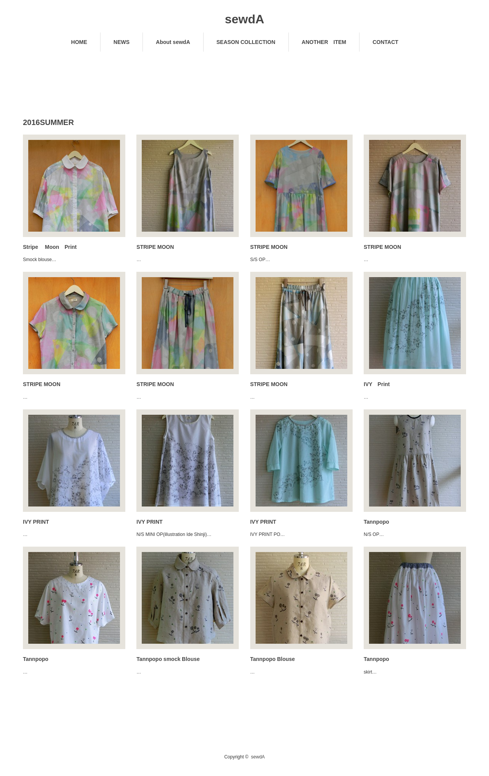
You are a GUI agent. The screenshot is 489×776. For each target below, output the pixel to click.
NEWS (121, 42)
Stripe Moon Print (50, 247)
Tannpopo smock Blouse (167, 659)
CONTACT (385, 42)
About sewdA (173, 42)
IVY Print (377, 384)
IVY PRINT (36, 522)
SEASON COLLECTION (246, 42)
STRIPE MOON (155, 247)
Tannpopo (376, 522)
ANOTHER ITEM (324, 42)
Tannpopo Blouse (272, 659)
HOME (79, 42)
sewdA (244, 19)
